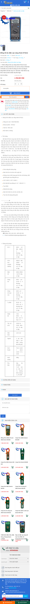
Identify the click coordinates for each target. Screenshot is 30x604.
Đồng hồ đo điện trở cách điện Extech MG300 (7, 438)
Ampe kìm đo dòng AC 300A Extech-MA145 (20, 487)
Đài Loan (18, 55)
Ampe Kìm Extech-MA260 (21, 462)
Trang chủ (2, 11)
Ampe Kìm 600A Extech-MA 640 (7, 463)
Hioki (8, 55)
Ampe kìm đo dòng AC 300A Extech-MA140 (6, 511)
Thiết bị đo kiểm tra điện (18, 11)
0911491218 (12, 108)
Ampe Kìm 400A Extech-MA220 (7, 487)
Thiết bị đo (9, 11)
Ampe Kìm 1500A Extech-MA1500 (21, 438)
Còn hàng (21, 57)
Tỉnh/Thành (4, 558)
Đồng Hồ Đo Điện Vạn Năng (14, 62)
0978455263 (14, 550)
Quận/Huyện (4, 562)
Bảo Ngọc (8, 105)
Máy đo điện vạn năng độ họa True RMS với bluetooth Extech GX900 (21, 536)
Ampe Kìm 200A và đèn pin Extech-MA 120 (22, 511)
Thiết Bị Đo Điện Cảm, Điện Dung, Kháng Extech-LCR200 (7, 536)
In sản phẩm (6, 88)
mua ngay (15, 395)
